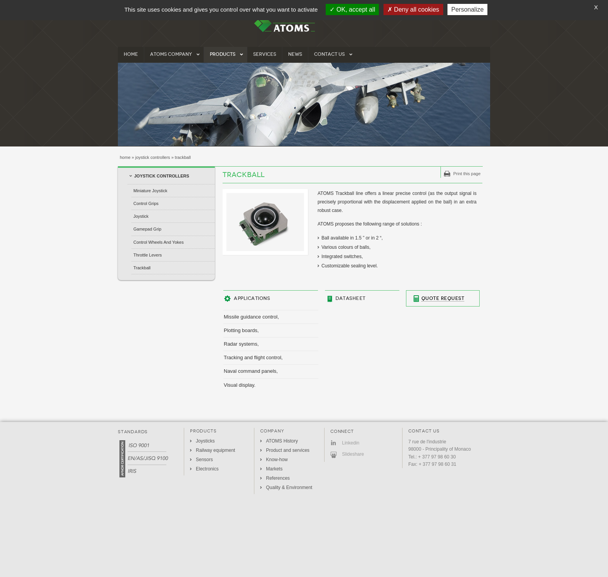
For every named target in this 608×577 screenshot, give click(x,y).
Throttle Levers (147, 255)
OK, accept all (352, 9)
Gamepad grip (147, 229)
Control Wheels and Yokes (158, 242)
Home (125, 157)
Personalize (467, 9)
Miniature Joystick (150, 190)
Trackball (141, 267)
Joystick (141, 216)
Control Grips (146, 203)
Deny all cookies (413, 9)
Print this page (466, 173)
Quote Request (443, 298)
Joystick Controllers (152, 157)
